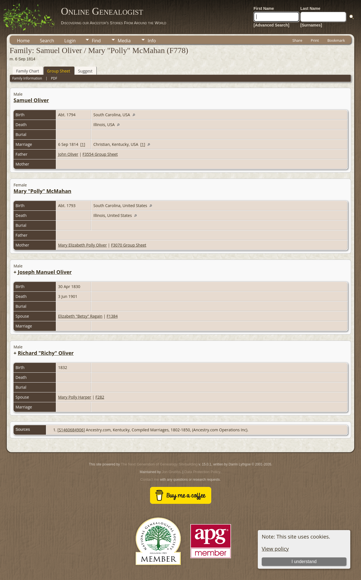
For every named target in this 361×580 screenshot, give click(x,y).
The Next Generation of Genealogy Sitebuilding (159, 464)
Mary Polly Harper (74, 397)
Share (297, 40)
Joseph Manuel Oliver (45, 272)
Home (23, 41)
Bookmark (336, 40)
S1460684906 (71, 429)
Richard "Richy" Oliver (46, 353)
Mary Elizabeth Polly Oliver (82, 245)
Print (315, 40)
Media (124, 41)
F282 (99, 397)
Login (70, 41)
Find (96, 41)
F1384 (112, 316)
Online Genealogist (102, 11)
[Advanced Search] (271, 25)
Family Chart (27, 71)
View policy (275, 548)
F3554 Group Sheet (100, 154)
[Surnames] (311, 25)
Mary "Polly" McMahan (42, 191)
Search (47, 41)
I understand (303, 561)
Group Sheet (58, 71)
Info (152, 41)
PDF (54, 78)
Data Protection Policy (202, 472)
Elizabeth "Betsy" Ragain (80, 316)
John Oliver (68, 154)
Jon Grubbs (171, 472)
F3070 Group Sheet (128, 245)
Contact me (149, 479)
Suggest (85, 71)
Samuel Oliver (31, 100)
